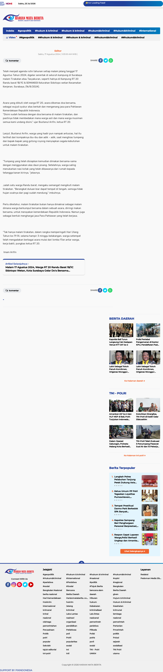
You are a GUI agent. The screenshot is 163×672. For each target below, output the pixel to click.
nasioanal (94, 618)
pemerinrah (95, 622)
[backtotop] (81, 564)
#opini (116, 578)
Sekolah (47, 645)
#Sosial (69, 586)
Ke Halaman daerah (134, 381)
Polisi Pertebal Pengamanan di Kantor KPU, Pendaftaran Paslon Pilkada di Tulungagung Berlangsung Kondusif (148, 342)
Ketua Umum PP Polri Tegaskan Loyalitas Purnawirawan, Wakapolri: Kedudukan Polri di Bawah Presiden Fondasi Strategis (126, 494)
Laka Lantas (72, 614)
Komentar (12, 290)
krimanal (47, 610)
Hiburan (93, 598)
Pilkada (93, 630)
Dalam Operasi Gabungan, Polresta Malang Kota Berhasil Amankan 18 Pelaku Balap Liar (119, 444)
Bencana (70, 590)
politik (116, 633)
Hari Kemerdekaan (52, 598)
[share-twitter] (105, 60)
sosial (92, 645)
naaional (47, 618)
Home (9, 3)
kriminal (70, 610)
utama (116, 653)
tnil (67, 653)
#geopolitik (24, 30)
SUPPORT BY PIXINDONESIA (16, 670)
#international (73, 578)
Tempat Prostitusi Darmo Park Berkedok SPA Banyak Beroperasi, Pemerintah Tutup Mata (126, 508)
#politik (93, 582)
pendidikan (71, 626)
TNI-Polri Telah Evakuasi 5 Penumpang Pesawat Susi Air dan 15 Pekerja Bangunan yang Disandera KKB (147, 444)
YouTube (33, 586)
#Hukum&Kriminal (124, 30)
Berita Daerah (119, 590)
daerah (93, 594)
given (115, 594)
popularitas (71, 641)
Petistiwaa (71, 630)
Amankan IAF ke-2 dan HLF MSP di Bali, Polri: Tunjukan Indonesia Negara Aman (120, 417)
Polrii (68, 637)
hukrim (69, 602)
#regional (117, 582)
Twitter (27, 586)
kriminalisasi (96, 610)
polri (45, 637)
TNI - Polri (94, 649)
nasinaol (70, 618)
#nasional (94, 578)
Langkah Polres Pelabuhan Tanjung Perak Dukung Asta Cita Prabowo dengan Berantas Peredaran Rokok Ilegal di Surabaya (125, 479)
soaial (69, 645)
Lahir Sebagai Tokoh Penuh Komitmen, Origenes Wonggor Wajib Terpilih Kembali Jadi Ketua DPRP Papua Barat (120, 369)
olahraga (47, 622)
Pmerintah (118, 630)
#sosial (46, 586)
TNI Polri (117, 649)
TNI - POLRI (117, 393)
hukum (93, 602)
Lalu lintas (94, 614)
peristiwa (94, 626)
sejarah (116, 641)
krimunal (117, 610)
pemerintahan (50, 626)
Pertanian (117, 626)
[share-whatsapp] (111, 60)
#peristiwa (48, 582)
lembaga (117, 614)
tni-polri (46, 653)
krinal (45, 614)
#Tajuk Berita (96, 586)
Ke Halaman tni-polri (135, 455)
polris (92, 637)
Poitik (46, 633)
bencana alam (96, 590)
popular (46, 641)
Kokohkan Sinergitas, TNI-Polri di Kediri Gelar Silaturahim (147, 417)
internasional (49, 606)
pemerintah (118, 622)
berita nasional (50, 594)
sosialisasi (117, 645)
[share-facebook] (100, 60)
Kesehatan (118, 606)
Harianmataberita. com (77, 598)
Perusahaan (48, 630)
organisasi (71, 622)
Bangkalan (118, 586)
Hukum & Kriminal (122, 602)
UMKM (93, 653)
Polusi (116, 637)
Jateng (69, 606)
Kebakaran (95, 606)
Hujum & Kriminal (121, 598)
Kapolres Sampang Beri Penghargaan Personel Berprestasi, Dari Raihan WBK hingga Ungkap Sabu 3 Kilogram (126, 523)
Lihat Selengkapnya (134, 551)
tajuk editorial (49, 649)
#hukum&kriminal (99, 30)
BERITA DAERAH (121, 318)
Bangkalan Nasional (52, 590)
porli (92, 641)
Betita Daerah (72, 594)
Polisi (92, 633)
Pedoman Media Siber (151, 578)
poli (68, 633)
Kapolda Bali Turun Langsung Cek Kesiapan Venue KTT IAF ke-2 (120, 342)
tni (67, 649)
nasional (117, 618)
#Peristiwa (71, 582)
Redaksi (144, 574)
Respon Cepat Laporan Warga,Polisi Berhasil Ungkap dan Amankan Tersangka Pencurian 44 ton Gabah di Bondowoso (126, 537)
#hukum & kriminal (46, 30)
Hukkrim (47, 602)
